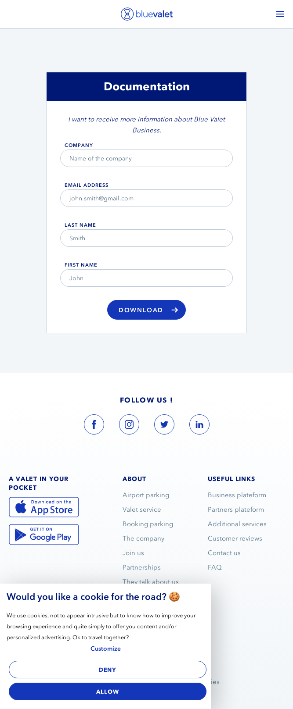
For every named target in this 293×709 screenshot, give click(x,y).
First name (81, 265)
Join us (133, 553)
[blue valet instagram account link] (129, 426)
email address (87, 185)
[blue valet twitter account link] (164, 426)
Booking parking (148, 524)
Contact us (224, 553)
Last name (80, 225)
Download (148, 310)
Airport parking (146, 495)
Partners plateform (236, 509)
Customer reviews (235, 538)
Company (79, 145)
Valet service (142, 509)
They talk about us (151, 582)
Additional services (237, 524)
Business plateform (237, 495)
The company (143, 538)
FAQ (215, 567)
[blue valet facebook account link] (94, 426)
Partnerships (142, 567)
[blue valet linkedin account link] (199, 426)
